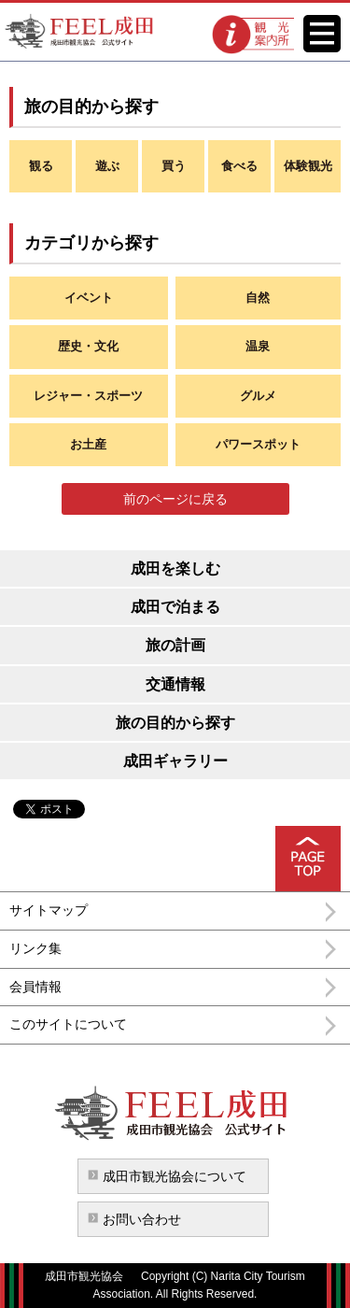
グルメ (258, 396)
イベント (88, 298)
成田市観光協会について (174, 1176)
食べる (239, 166)
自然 (257, 298)
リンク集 (35, 948)
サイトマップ (48, 910)
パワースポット (258, 444)
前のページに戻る (175, 498)
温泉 (257, 346)
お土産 (88, 444)
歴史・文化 (88, 346)
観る (41, 166)
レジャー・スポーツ (88, 396)
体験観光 (308, 166)
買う (173, 166)
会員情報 (35, 986)
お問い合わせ (142, 1219)
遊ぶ (107, 166)
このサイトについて (68, 1024)
